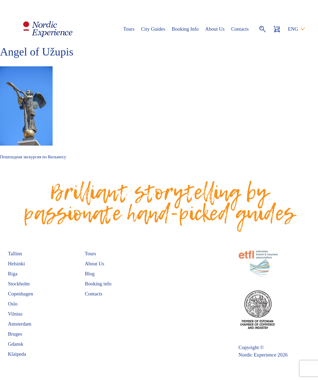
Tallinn (15, 253)
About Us (214, 29)
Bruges (15, 334)
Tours (129, 29)
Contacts (240, 29)
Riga (12, 273)
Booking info (98, 283)
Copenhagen (20, 293)
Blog (90, 273)
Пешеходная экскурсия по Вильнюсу (33, 157)
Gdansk (15, 344)
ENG (293, 28)
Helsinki (16, 263)
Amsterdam (19, 324)
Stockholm (19, 283)
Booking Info (185, 29)
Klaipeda (17, 354)
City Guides (153, 29)
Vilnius (15, 314)
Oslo (12, 304)
